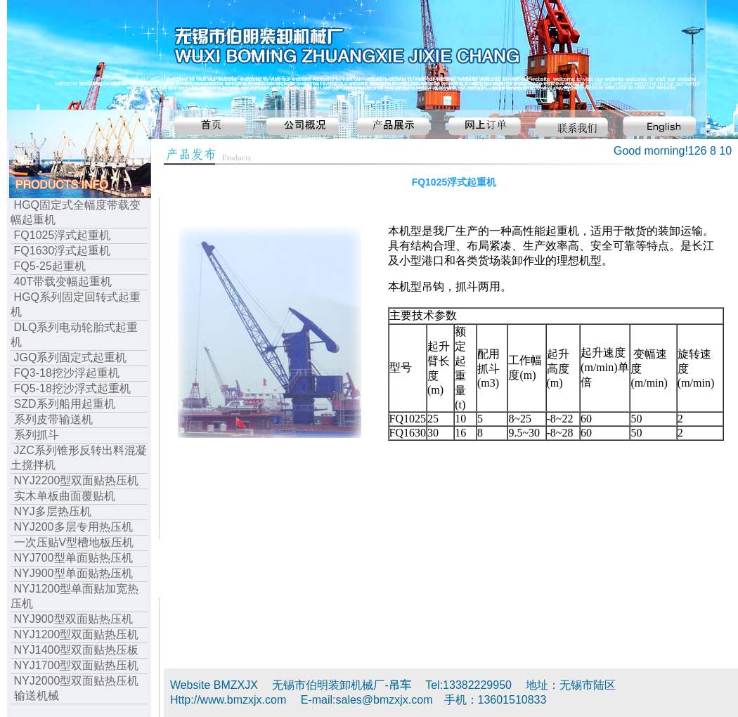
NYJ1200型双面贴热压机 (76, 634)
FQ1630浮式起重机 (62, 251)
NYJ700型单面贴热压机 (73, 558)
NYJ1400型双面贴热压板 (76, 650)
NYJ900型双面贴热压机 (73, 619)
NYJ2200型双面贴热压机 (76, 480)
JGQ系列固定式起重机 (70, 357)
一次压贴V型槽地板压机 (74, 542)
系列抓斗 (36, 435)
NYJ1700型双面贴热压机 (76, 665)
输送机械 (36, 696)
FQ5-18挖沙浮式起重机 (72, 388)
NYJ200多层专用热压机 (73, 527)
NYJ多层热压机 (52, 511)
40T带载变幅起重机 (63, 282)
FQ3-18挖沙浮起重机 (66, 373)
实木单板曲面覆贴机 (64, 496)
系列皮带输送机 (53, 419)
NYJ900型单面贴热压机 (73, 573)
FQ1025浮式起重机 (62, 235)
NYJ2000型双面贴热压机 (76, 681)
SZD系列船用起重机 (64, 404)
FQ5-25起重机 (50, 266)
